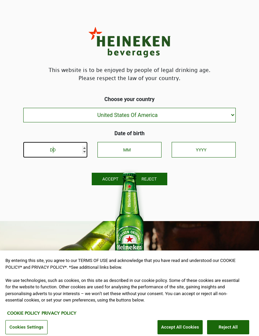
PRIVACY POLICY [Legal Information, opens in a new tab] (58, 315)
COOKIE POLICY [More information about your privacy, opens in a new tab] (23, 315)
